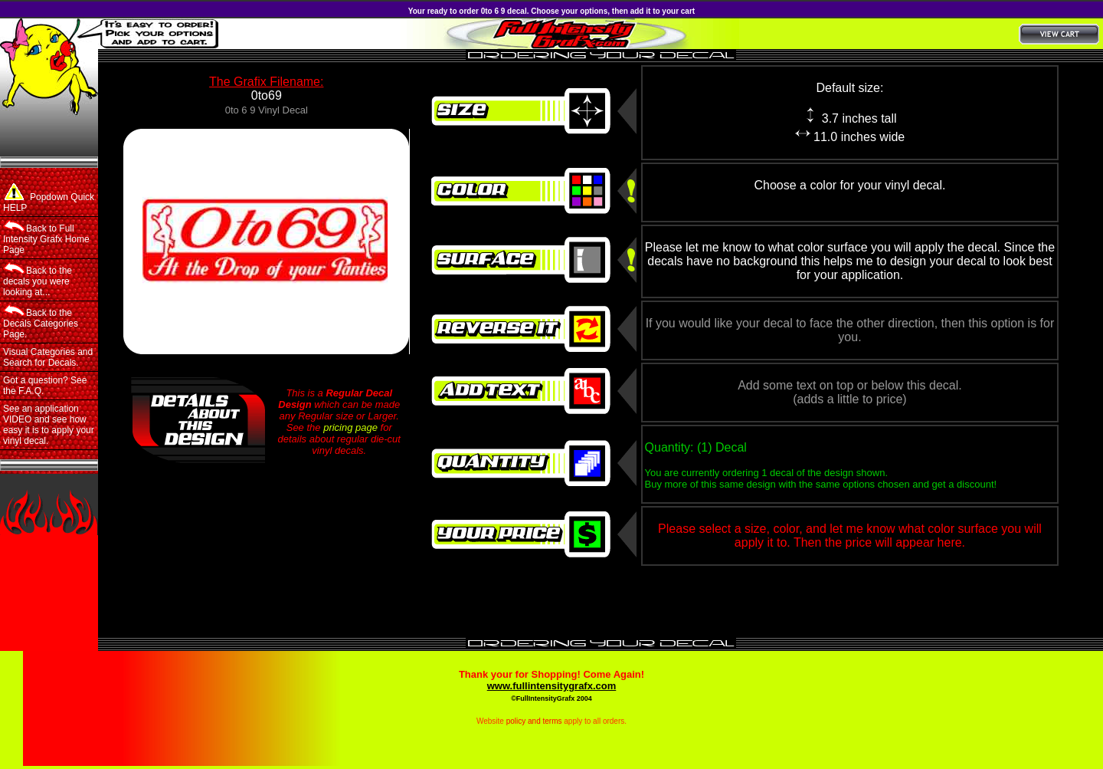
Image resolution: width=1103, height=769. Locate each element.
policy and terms (534, 721)
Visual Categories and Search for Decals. (48, 357)
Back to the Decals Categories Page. (40, 322)
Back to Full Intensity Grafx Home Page (46, 237)
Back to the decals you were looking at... (37, 279)
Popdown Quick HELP (48, 198)
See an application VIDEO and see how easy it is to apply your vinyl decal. (48, 424)
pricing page (350, 427)
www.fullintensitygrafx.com (552, 686)
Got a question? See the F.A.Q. (45, 385)
